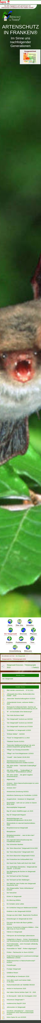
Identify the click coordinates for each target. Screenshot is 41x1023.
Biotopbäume (11, 831)
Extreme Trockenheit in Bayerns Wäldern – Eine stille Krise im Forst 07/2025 (22, 928)
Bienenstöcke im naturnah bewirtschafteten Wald (21, 824)
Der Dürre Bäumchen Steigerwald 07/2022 (21, 856)
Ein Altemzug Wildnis (14, 900)
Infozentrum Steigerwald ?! (15, 1000)
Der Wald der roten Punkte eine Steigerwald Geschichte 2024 (21, 884)
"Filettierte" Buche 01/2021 (15, 741)
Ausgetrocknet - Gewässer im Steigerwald (20, 799)
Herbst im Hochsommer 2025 (16, 988)
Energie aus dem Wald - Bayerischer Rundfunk (22, 915)
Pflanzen (33, 631)
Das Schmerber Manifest (15, 844)
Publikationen (21, 639)
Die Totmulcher (12, 893)
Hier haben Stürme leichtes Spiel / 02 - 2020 (21, 992)
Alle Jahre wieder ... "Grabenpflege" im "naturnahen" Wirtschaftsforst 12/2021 (19, 771)
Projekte (9, 639)
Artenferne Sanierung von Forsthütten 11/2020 (22, 795)
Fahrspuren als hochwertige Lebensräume (21, 935)
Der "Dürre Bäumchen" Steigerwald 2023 (20, 852)
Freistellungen (11, 965)
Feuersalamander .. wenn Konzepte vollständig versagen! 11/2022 (22, 944)
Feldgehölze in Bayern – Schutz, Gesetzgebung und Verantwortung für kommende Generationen (23, 940)
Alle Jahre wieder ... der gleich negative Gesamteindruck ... (20, 775)
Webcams (28, 648)
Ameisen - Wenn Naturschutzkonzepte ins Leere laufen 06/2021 (23, 784)
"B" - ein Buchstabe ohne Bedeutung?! (19, 711)
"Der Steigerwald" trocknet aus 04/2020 (20, 719)
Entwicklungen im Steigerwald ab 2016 (19, 919)
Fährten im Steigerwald (14, 932)
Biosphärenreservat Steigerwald (17, 828)
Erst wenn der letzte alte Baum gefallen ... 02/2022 (20, 923)
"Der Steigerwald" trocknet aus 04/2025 (20, 723)
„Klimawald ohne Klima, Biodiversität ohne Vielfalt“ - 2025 (20, 695)
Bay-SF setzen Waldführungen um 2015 (20, 811)
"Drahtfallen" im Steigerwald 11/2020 (19, 730)
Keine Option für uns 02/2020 (16, 1017)
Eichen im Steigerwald (14, 896)
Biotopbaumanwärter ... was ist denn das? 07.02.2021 (20, 836)
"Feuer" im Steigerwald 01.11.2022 (18, 738)
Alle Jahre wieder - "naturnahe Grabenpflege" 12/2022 (22, 766)
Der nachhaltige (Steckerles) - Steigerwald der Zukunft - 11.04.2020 (22, 867)
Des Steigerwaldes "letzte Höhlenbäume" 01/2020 (20, 889)
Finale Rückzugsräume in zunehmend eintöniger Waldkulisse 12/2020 (23, 956)
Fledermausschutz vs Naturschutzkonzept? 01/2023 (21, 961)
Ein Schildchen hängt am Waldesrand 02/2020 (22, 907)
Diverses (23, 631)
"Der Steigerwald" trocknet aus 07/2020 (20, 726)
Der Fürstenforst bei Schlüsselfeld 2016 (20, 859)
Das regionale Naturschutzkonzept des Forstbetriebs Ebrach (19, 840)
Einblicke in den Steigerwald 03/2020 (19, 911)
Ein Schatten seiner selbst (15, 904)
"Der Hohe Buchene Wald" (15, 715)
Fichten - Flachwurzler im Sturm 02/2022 (20, 952)
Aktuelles (30, 622)
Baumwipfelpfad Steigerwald (16, 807)
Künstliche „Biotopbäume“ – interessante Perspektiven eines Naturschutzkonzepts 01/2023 (20, 1012)
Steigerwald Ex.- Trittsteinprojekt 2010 (14, 659)
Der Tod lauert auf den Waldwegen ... (19, 880)
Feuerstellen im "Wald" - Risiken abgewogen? (22, 948)
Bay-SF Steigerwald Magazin (16, 815)
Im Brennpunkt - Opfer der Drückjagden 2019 (21, 996)
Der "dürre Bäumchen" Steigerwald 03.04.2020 (22, 848)
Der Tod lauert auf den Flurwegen (18, 876)
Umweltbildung (15, 648)
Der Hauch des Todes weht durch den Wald (21, 863)
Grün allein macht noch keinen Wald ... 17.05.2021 (19, 981)
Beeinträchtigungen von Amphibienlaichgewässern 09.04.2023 (19, 819)
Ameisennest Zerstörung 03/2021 (18, 791)
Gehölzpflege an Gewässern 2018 (18, 976)
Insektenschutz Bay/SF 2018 (16, 1003)
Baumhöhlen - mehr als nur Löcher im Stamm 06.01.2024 (22, 803)
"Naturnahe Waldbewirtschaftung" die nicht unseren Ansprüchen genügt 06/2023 (21, 746)
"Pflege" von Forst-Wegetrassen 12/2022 (20, 753)
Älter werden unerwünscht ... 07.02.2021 (20, 690)
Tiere (32, 639)
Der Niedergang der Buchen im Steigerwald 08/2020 (21, 872)
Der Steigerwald (10, 631)
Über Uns (19, 622)
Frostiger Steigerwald (14, 969)
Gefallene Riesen (12, 973)
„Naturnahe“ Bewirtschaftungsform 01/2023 (21, 698)
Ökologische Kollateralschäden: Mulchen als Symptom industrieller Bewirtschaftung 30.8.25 (22, 707)
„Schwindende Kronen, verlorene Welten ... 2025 (21, 703)
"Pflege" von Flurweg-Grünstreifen (18, 750)
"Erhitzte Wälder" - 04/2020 (16, 734)
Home (10, 622)
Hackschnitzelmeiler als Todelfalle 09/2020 (21, 985)
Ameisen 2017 (11, 788)
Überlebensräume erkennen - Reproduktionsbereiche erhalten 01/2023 (20, 761)
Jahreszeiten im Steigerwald (16, 1007)
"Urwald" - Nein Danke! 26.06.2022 (18, 757)
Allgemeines (11, 779)
